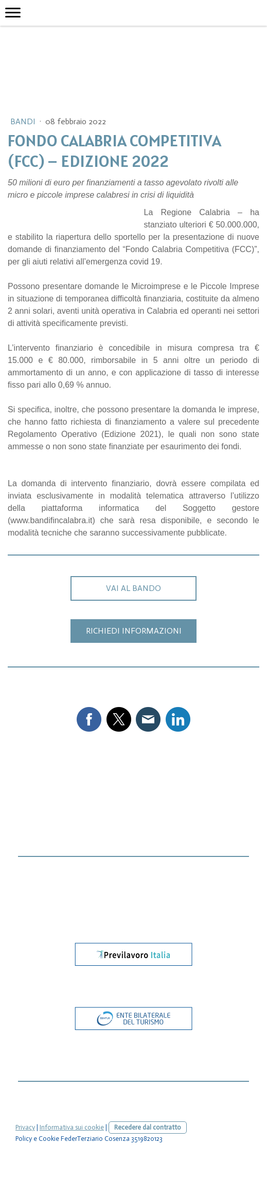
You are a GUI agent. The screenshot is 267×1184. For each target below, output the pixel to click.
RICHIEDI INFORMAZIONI (134, 631)
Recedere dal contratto (147, 1127)
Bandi (24, 121)
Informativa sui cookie (72, 1127)
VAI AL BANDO (133, 588)
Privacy (25, 1127)
